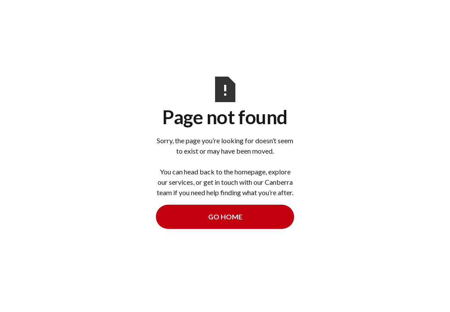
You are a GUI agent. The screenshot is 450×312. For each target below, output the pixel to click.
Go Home (225, 216)
